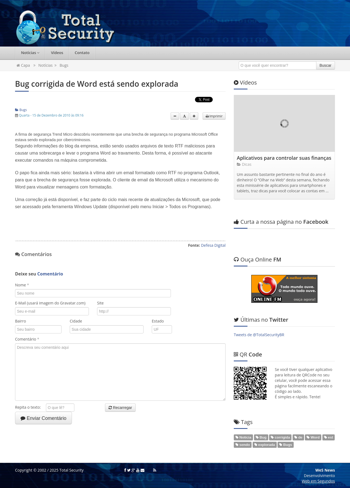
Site (100, 303)
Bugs (64, 65)
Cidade (76, 321)
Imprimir (214, 116)
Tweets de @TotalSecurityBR (259, 334)
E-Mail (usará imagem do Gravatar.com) (50, 303)
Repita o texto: (30, 407)
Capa (23, 65)
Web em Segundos (318, 481)
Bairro (20, 321)
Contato (82, 52)
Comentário (27, 339)
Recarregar (120, 407)
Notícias (30, 52)
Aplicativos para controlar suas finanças (284, 158)
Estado (158, 321)
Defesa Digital (213, 245)
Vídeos (57, 52)
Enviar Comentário (43, 418)
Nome (22, 284)
